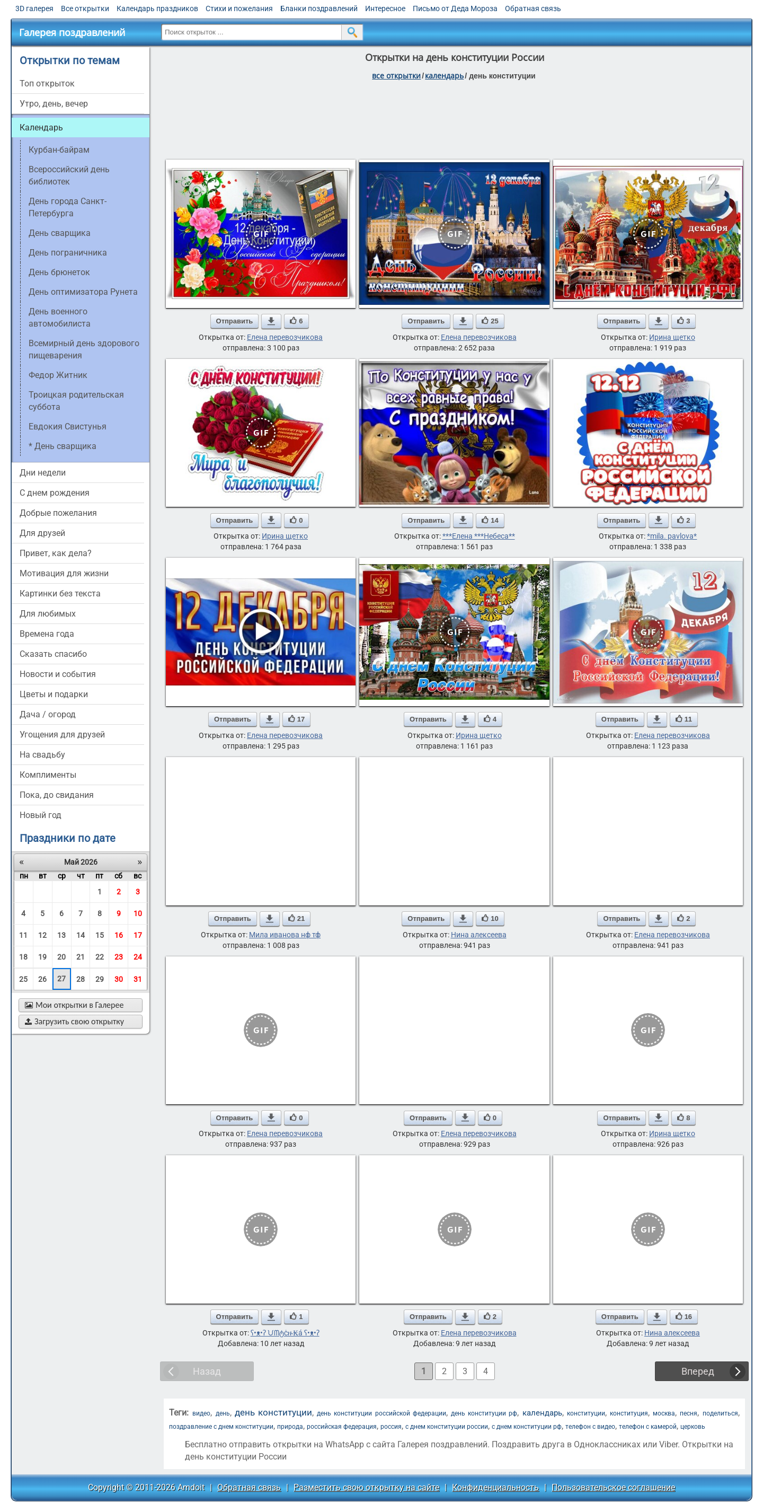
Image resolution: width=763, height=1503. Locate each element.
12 (42, 935)
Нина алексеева (479, 934)
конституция (629, 1413)
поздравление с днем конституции (221, 1426)
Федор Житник (58, 375)
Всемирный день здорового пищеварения (84, 349)
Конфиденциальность (495, 1487)
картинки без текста (60, 593)
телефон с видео (590, 1426)
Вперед (697, 1371)
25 (23, 979)
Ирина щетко (672, 337)
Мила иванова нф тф (285, 934)
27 (61, 978)
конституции (586, 1413)
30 (118, 979)
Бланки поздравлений (319, 8)
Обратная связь (533, 8)
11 (23, 935)
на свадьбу (42, 755)
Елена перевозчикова (285, 337)
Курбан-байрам (59, 150)
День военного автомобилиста (60, 317)
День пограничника (68, 253)
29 (99, 979)
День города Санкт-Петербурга (68, 207)
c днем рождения (55, 493)
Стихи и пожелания (239, 8)
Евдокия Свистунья (68, 426)
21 (80, 957)
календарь (542, 1413)
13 (61, 935)
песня (688, 1413)
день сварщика (60, 233)
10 (138, 913)
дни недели (43, 473)
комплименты (48, 775)
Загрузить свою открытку (74, 1021)
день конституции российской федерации (381, 1413)
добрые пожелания (58, 513)
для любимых (48, 614)
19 (42, 957)
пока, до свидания (57, 795)
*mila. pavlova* (672, 536)
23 (118, 957)
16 (118, 935)
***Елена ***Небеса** (478, 536)
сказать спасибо (53, 654)
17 (138, 935)
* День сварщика (62, 446)
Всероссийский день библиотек (69, 175)
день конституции (273, 1412)
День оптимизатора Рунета (83, 292)
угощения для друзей (62, 734)
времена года (47, 634)
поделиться (720, 1413)
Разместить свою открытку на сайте (366, 1487)
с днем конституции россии (446, 1426)
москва (664, 1413)
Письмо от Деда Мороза (455, 8)
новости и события (58, 674)
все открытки (396, 76)
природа (290, 1426)
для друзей (42, 533)
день (223, 1413)
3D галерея (34, 8)
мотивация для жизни (64, 573)
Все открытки (85, 8)
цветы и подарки (54, 694)
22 (99, 957)
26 (42, 979)
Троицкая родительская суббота (76, 401)
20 (61, 957)
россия (391, 1426)
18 (23, 957)
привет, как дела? (56, 553)
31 (138, 979)
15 (99, 935)
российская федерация (342, 1426)
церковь (692, 1426)
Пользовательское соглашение (613, 1487)
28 (80, 979)
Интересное (385, 8)
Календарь (444, 76)
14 (80, 935)
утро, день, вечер (54, 104)
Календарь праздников (157, 8)
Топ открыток (47, 83)
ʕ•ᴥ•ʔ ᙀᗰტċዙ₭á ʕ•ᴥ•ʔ (285, 1333)
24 (138, 957)
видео (201, 1413)
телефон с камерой (648, 1426)
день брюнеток (59, 272)
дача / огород (48, 714)
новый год (40, 815)
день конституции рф (484, 1413)
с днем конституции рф (527, 1426)
